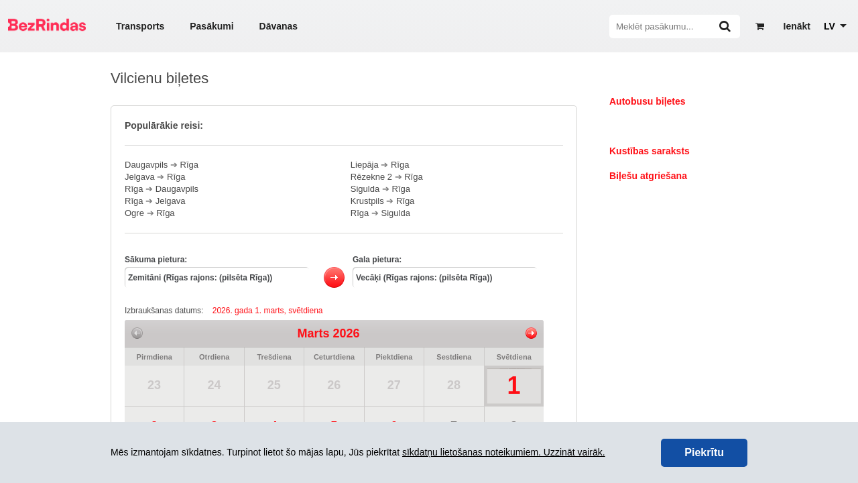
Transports (140, 26)
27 (394, 385)
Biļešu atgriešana (648, 175)
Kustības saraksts (649, 151)
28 (454, 385)
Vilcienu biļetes (643, 126)
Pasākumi (211, 26)
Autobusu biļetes (647, 101)
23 (154, 385)
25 (274, 385)
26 (334, 385)
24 (214, 385)
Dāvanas (278, 26)
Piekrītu (704, 452)
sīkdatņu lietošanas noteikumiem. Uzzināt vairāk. (503, 452)
